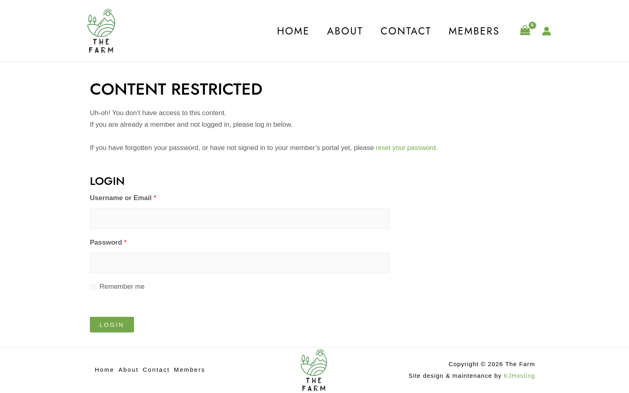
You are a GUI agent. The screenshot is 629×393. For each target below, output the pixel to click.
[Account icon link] (546, 31)
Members (472, 31)
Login (111, 324)
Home (284, 31)
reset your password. (406, 148)
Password (108, 242)
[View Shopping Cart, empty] (525, 31)
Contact (402, 31)
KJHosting (519, 375)
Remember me (121, 286)
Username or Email (123, 198)
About (339, 31)
